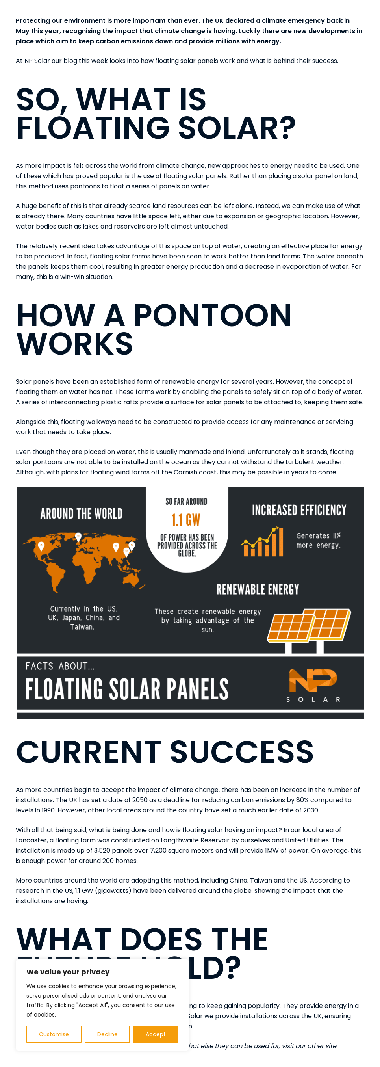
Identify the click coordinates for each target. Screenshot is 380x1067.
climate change (180, 165)
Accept (156, 1034)
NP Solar (37, 60)
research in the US (44, 890)
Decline (107, 1034)
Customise (54, 1034)
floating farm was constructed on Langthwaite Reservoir (142, 840)
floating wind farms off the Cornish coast (153, 472)
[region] (102, 1005)
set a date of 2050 (119, 800)
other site (321, 1045)
